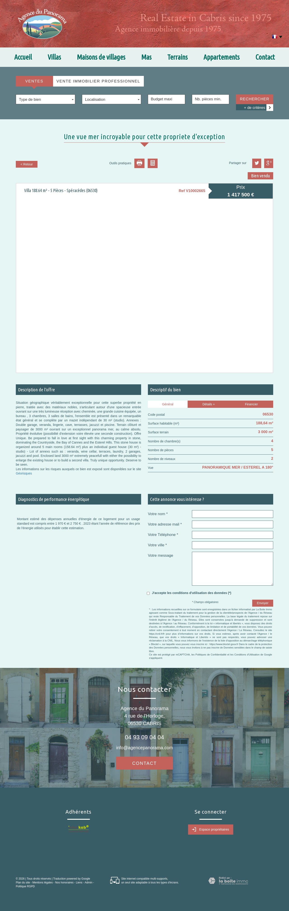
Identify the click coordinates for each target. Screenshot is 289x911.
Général (167, 404)
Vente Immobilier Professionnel (98, 81)
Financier (251, 404)
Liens (79, 882)
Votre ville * (157, 545)
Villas (54, 57)
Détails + (209, 404)
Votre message (160, 555)
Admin (88, 882)
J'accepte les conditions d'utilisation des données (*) (191, 593)
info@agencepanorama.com (144, 747)
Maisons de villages (101, 57)
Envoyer (262, 603)
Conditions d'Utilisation (247, 654)
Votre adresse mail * (165, 524)
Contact (265, 57)
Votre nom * (158, 514)
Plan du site (23, 882)
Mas (146, 57)
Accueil (23, 57)
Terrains (177, 57)
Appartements (221, 57)
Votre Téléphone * (163, 535)
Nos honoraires (64, 882)
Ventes (34, 81)
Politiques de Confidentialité (211, 654)
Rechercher (254, 99)
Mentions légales (42, 882)
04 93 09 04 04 (144, 737)
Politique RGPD (25, 886)
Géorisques (24, 473)
